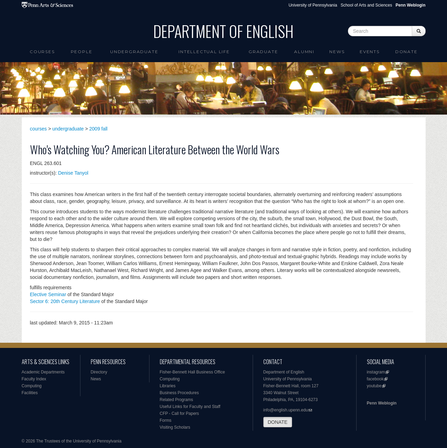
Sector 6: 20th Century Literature (65, 301)
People (82, 51)
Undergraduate (134, 51)
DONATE (278, 422)
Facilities (30, 392)
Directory (99, 372)
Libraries (168, 385)
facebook (375, 379)
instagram (376, 372)
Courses (42, 51)
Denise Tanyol (73, 173)
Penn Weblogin (382, 403)
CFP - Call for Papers (179, 413)
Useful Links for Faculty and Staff (190, 406)
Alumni (304, 51)
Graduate (263, 51)
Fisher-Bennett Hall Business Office (192, 372)
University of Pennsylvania (313, 5)
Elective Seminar (48, 294)
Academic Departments (43, 372)
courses (38, 129)
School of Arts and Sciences (366, 5)
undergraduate (68, 129)
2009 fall (98, 129)
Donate (406, 51)
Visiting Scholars (175, 427)
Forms (166, 420)
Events (370, 51)
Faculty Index (34, 379)
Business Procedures (179, 392)
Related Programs (176, 399)
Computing (32, 385)
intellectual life (204, 51)
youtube (374, 385)
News (336, 51)
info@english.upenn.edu (285, 410)
